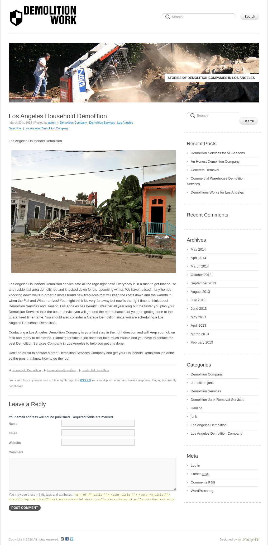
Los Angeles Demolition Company (46, 128)
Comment (16, 452)
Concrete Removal (205, 170)
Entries (200, 474)
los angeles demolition (61, 370)
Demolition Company (73, 122)
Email (13, 433)
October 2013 (201, 275)
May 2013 (198, 317)
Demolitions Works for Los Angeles (217, 192)
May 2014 (198, 249)
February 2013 (202, 342)
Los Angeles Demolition (209, 425)
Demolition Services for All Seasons (218, 153)
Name (13, 424)
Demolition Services (102, 122)
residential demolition (95, 370)
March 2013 (200, 334)
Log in (195, 465)
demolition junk (202, 383)
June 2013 (199, 309)
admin (52, 122)
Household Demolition (26, 370)
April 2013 (198, 325)
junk (194, 417)
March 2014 (200, 266)
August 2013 (200, 292)
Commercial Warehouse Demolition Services (216, 181)
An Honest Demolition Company (215, 161)
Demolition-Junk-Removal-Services (217, 400)
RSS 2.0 (85, 380)
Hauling (196, 408)
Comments (203, 482)
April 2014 (198, 258)
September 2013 (203, 283)
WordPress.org (202, 491)
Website (15, 443)
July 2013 (198, 300)
